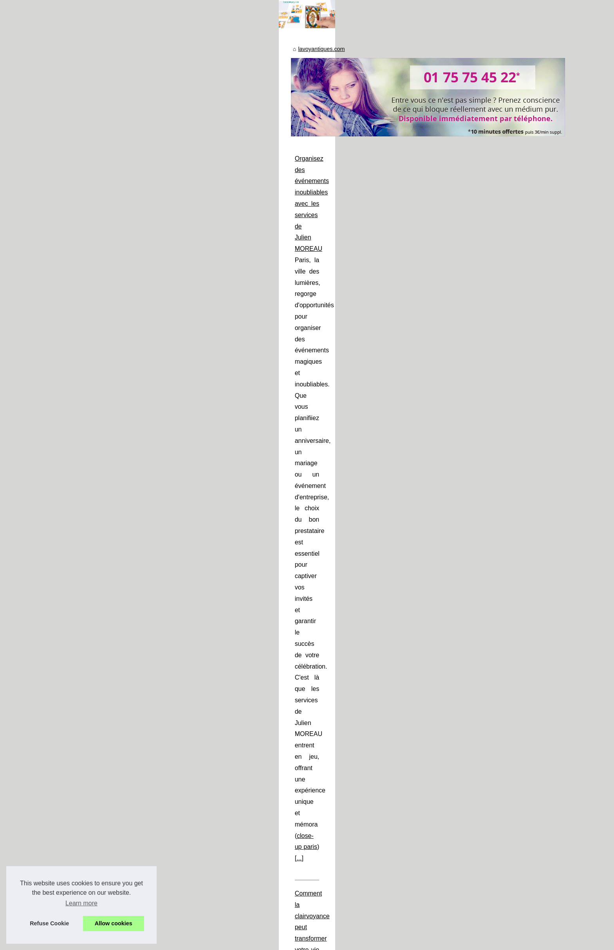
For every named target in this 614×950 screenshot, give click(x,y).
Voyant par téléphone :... (112, 617)
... (327, 406)
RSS (179, 942)
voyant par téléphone (376, 750)
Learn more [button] (81, 903)
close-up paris (299, 406)
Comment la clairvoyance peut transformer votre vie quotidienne (282, 441)
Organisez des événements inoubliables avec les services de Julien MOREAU (301, 360)
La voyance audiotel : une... (116, 600)
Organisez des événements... (118, 529)
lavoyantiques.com (220, 251)
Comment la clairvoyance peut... (122, 565)
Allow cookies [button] (113, 923)
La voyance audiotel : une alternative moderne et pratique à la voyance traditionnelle (310, 624)
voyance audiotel (217, 647)
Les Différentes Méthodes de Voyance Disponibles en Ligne (276, 532)
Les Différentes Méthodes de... (120, 583)
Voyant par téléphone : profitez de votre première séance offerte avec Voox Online (307, 705)
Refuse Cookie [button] (49, 923)
